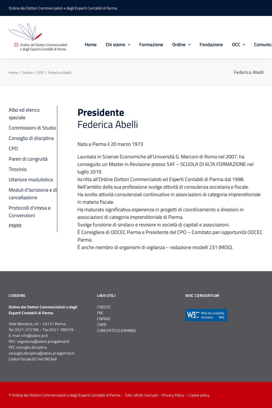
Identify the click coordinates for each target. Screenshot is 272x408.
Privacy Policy (173, 395)
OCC (238, 44)
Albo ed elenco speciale (24, 113)
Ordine (181, 44)
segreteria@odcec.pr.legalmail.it (43, 341)
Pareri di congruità (28, 159)
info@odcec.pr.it (34, 335)
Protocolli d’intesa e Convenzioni (30, 211)
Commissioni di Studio (32, 128)
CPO (40, 72)
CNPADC (104, 319)
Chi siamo (118, 44)
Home (91, 44)
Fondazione (211, 44)
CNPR (102, 324)
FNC (100, 313)
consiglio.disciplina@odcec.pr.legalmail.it (41, 353)
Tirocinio (18, 169)
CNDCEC (104, 307)
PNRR (15, 225)
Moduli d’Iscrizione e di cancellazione (33, 193)
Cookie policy (198, 395)
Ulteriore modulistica (31, 179)
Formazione (151, 44)
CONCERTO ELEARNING (116, 330)
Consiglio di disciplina (31, 138)
